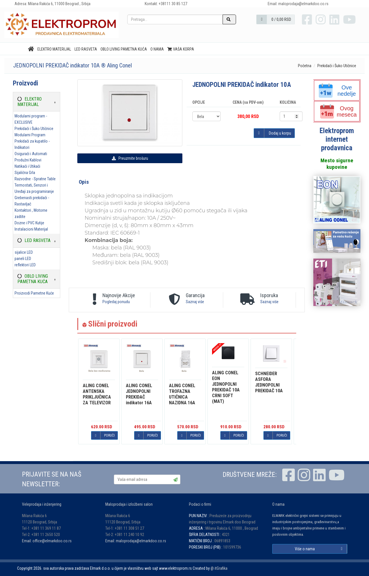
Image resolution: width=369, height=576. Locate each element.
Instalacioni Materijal (31, 229)
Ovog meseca (338, 111)
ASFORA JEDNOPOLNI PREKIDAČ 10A (269, 382)
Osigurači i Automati (31, 153)
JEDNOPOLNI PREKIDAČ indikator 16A (139, 394)
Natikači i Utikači (27, 166)
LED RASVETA (85, 49)
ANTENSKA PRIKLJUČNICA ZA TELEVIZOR (97, 394)
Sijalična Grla (25, 172)
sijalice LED (24, 252)
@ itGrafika (219, 568)
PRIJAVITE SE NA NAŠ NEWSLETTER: (51, 479)
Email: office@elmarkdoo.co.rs (47, 541)
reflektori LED (25, 265)
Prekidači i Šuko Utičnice (336, 65)
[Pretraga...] (175, 19)
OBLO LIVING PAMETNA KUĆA (123, 49)
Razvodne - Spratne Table (35, 179)
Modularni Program (30, 135)
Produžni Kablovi (28, 160)
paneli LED (23, 258)
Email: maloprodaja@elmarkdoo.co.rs (135, 541)
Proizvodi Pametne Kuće (34, 293)
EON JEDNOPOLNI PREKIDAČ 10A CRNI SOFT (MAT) (226, 387)
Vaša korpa (180, 49)
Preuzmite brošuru (130, 158)
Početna (304, 65)
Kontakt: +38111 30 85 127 (166, 3)
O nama (157, 49)
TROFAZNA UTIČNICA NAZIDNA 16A (182, 394)
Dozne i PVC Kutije (29, 223)
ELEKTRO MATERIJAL (54, 49)
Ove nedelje (337, 90)
